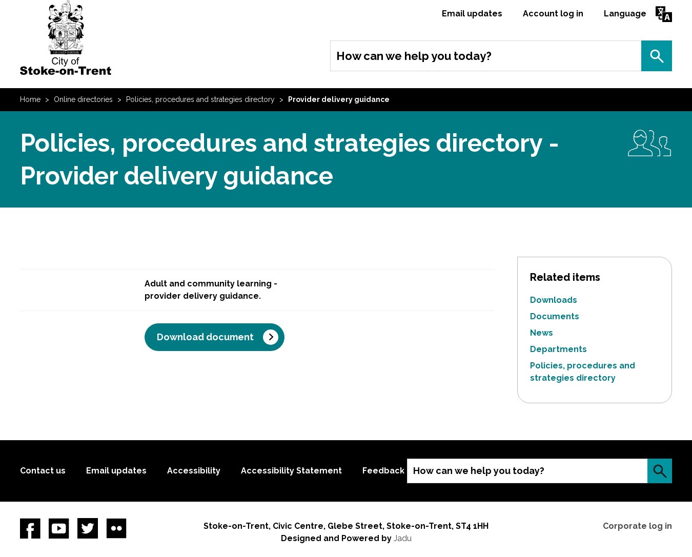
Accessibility (193, 471)
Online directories (83, 99)
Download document (205, 337)
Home (30, 99)
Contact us (43, 471)
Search (656, 55)
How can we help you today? (414, 56)
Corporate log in (637, 526)
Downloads (553, 300)
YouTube (59, 528)
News (541, 333)
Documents (554, 316)
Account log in (553, 13)
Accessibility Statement (291, 471)
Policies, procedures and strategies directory (200, 99)
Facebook (30, 528)
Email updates (472, 13)
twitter (87, 528)
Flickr (116, 528)
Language (625, 13)
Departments (558, 349)
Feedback (383, 471)
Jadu (403, 538)
